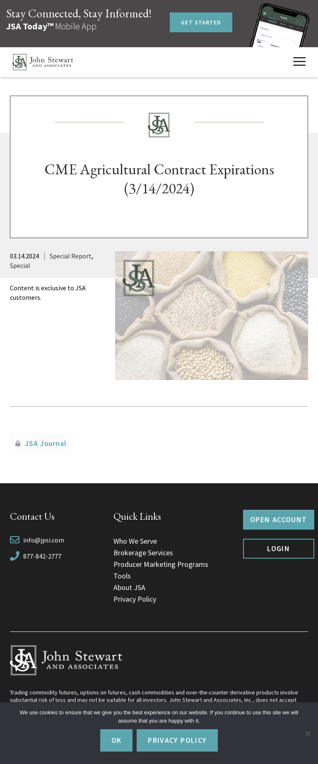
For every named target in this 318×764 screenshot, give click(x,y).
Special (20, 265)
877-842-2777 (42, 556)
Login (278, 548)
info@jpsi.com (43, 540)
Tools (122, 576)
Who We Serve (135, 541)
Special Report (71, 256)
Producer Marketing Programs (160, 564)
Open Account (278, 519)
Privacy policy (177, 740)
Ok (116, 740)
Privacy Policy (134, 599)
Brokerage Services (143, 552)
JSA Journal (46, 443)
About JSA (129, 587)
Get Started (201, 22)
